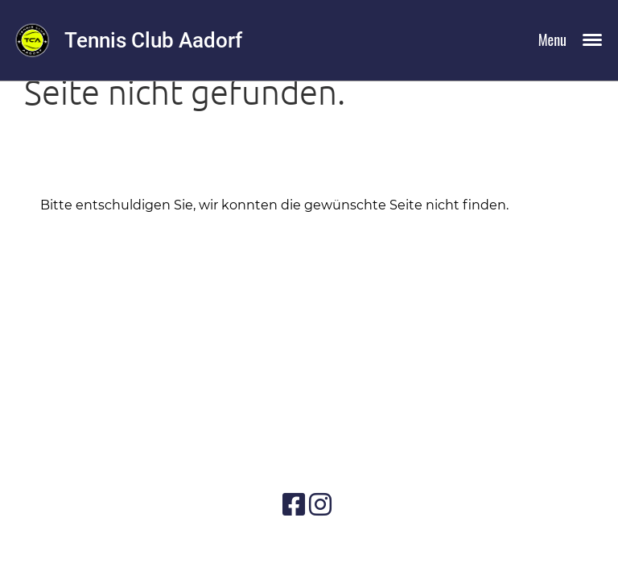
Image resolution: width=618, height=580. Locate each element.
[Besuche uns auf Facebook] (293, 504)
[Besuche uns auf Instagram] (320, 504)
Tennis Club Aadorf (153, 40)
